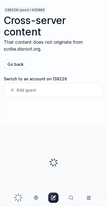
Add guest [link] (23, 90)
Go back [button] (15, 64)
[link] (18, 197)
